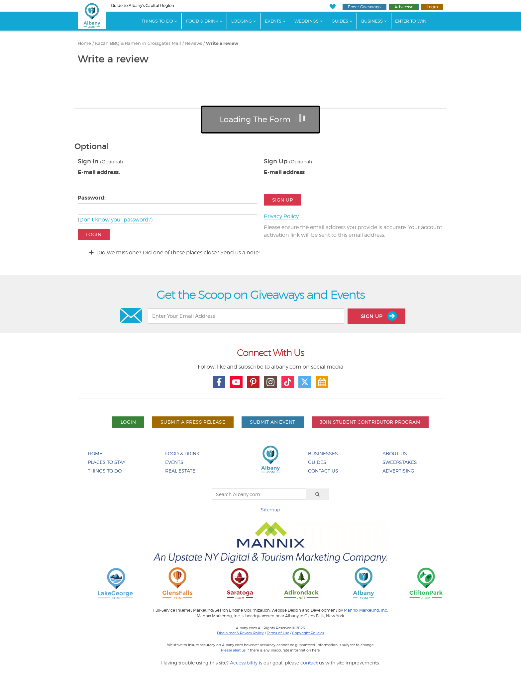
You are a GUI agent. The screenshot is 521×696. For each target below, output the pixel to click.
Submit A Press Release (192, 422)
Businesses (323, 453)
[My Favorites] (332, 6)
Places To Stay (107, 462)
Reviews (193, 43)
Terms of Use (278, 633)
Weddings (306, 21)
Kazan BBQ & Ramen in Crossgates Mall (138, 43)
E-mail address (284, 172)
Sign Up (282, 200)
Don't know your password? (115, 220)
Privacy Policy (281, 216)
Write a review (222, 43)
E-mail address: (99, 172)
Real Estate (180, 471)
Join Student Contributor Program (370, 422)
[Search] (317, 494)
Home (84, 43)
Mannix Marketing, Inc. (366, 610)
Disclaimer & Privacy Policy (240, 633)
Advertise (403, 6)
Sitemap (270, 509)
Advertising (398, 471)
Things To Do (157, 21)
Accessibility (244, 662)
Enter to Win (410, 21)
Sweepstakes (399, 462)
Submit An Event (272, 422)
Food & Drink (202, 21)
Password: (92, 197)
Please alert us (233, 650)
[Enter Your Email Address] (246, 316)
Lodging (241, 21)
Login (432, 6)
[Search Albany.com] (259, 494)
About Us (394, 453)
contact (309, 662)
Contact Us (323, 471)
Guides (340, 21)
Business (372, 21)
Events (273, 21)
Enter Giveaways (364, 6)
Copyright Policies (308, 633)
